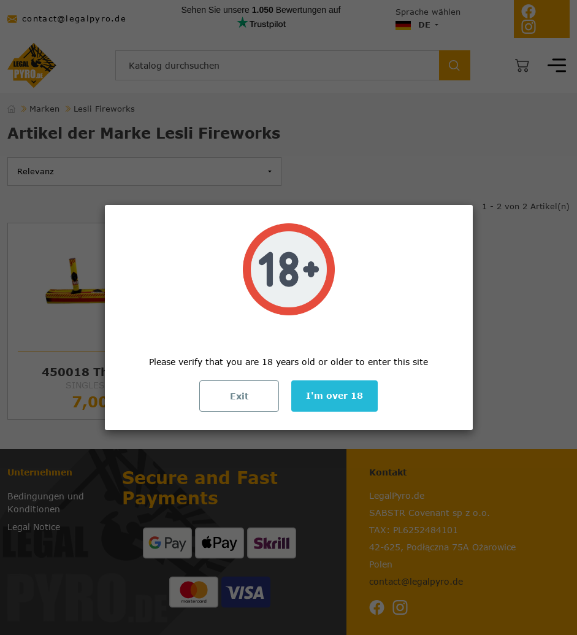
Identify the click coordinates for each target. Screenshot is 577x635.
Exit (239, 396)
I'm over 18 (334, 395)
